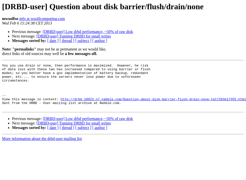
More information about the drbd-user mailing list (42, 148)
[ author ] (99, 40)
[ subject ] (83, 40)
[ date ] (53, 40)
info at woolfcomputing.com (42, 18)
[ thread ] (67, 40)
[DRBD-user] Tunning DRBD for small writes (74, 36)
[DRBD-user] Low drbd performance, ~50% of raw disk (88, 32)
